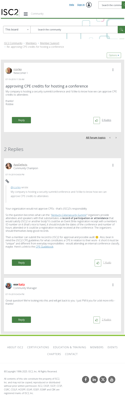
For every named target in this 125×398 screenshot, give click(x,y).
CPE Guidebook (44, 246)
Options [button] (113, 55)
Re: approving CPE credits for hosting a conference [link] (35, 47)
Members (31, 43)
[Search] (77, 29)
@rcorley (16, 187)
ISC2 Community (13, 43)
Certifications (38, 347)
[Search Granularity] (16, 29)
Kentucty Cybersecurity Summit (68, 215)
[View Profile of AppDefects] (20, 164)
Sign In (81, 4)
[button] (113, 70)
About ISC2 (15, 347)
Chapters (54, 354)
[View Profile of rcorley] (17, 69)
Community (37, 13)
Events (113, 347)
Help (71, 4)
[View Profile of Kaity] (22, 284)
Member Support (49, 43)
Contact (71, 354)
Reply (21, 120)
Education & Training (69, 347)
